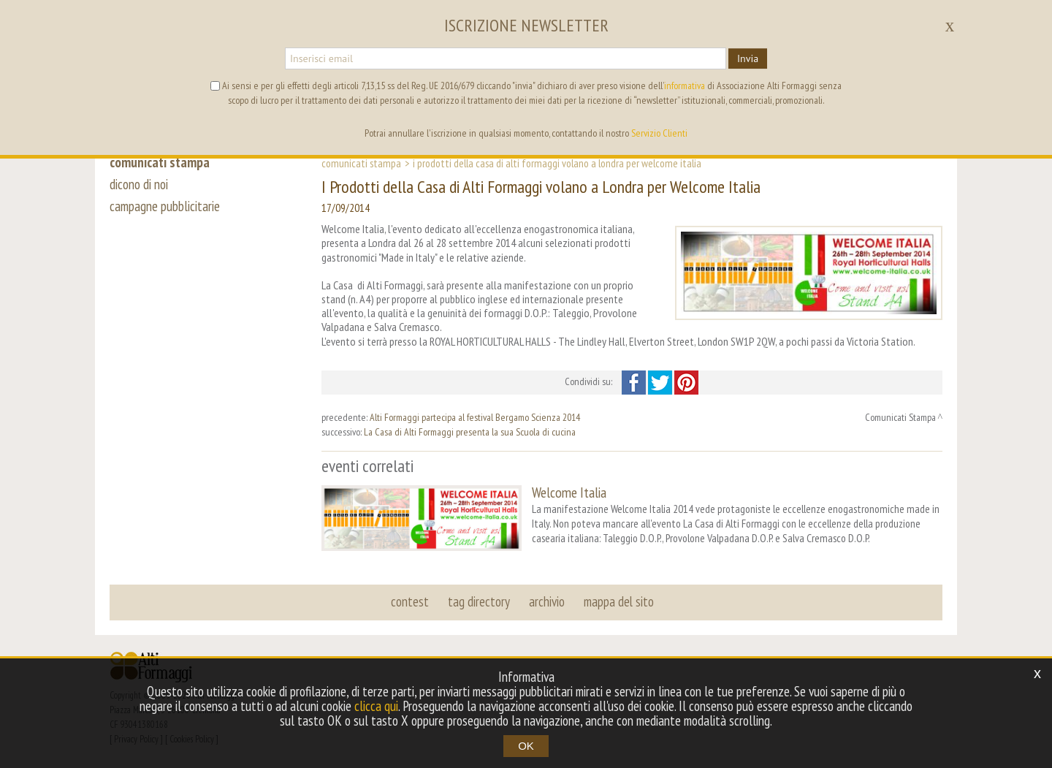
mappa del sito (619, 601)
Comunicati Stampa (361, 163)
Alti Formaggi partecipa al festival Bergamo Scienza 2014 (475, 417)
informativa (684, 85)
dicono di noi (139, 184)
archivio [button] (547, 601)
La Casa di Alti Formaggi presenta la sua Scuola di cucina (470, 431)
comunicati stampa (160, 162)
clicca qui (376, 706)
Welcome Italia (569, 492)
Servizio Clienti (659, 133)
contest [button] (410, 601)
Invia (747, 58)
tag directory (479, 601)
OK (526, 746)
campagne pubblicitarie (165, 206)
